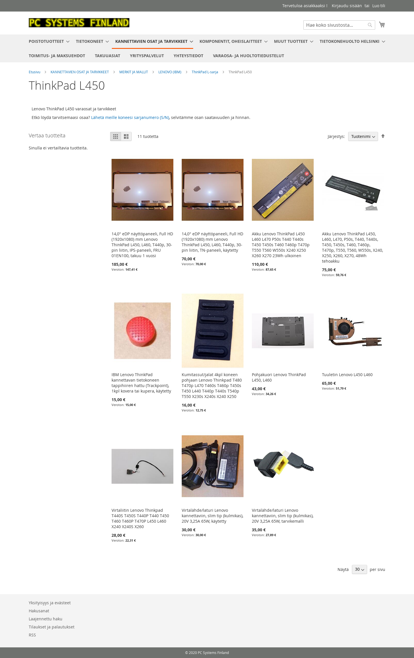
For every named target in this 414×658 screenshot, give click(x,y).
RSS (32, 635)
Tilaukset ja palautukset (51, 627)
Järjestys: (336, 136)
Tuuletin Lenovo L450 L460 (347, 374)
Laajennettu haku (45, 619)
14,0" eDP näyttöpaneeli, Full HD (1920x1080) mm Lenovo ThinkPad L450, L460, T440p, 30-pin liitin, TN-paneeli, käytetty (212, 242)
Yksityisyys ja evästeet (50, 602)
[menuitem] (47, 41)
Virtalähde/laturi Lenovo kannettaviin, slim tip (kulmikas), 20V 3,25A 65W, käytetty (212, 515)
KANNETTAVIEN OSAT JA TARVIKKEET (80, 72)
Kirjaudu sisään (347, 5)
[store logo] (79, 22)
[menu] (207, 48)
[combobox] (339, 25)
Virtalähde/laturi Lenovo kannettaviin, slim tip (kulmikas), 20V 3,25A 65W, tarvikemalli (282, 515)
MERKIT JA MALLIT (134, 72)
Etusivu (35, 72)
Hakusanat (39, 610)
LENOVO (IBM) (170, 72)
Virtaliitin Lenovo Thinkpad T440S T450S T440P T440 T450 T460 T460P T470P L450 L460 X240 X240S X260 (140, 518)
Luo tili (378, 5)
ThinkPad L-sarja (205, 72)
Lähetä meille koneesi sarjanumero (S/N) (130, 117)
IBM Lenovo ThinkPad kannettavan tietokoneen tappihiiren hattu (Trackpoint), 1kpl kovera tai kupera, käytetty (141, 383)
